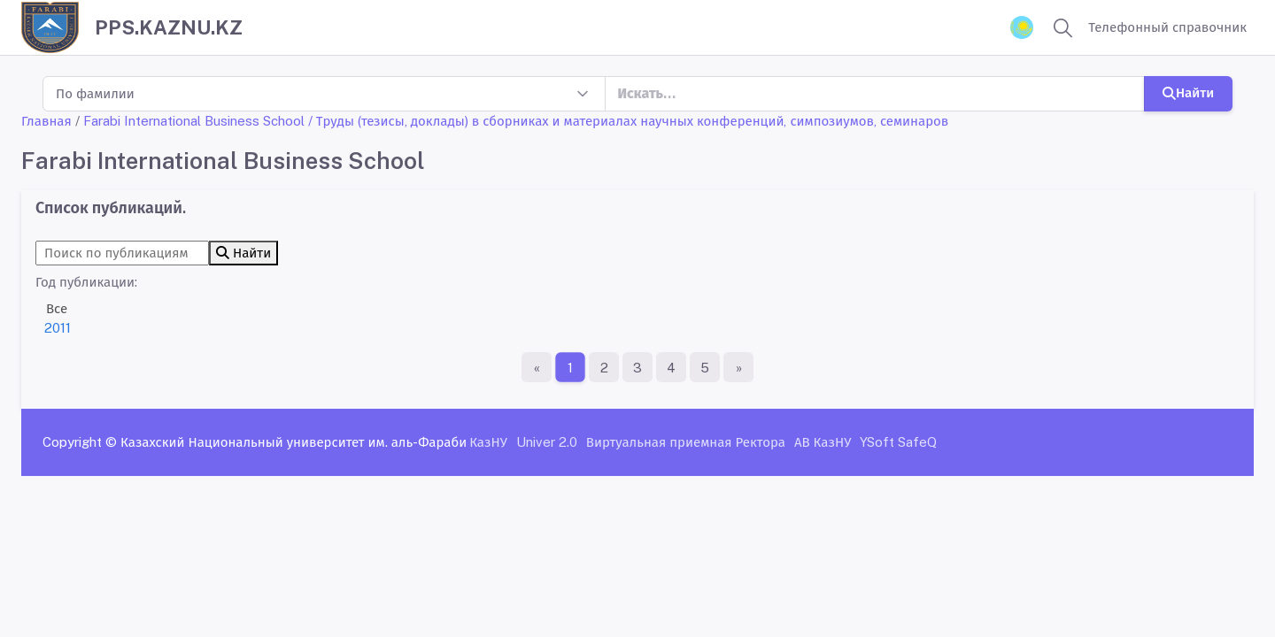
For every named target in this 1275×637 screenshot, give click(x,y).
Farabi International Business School (194, 120)
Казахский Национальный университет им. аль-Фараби (293, 441)
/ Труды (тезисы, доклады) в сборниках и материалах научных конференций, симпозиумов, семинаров (628, 120)
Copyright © (79, 441)
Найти (1188, 92)
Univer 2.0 (546, 441)
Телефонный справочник (1167, 27)
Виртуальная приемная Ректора (685, 441)
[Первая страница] (537, 367)
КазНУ (488, 441)
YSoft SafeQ (898, 441)
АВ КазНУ (822, 441)
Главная (46, 120)
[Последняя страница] (738, 367)
